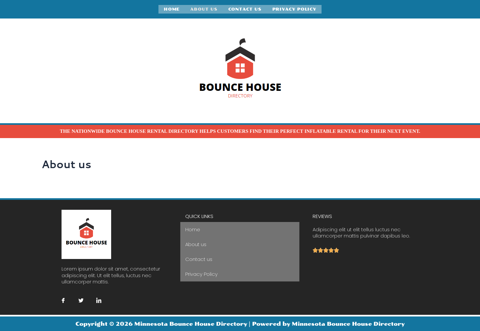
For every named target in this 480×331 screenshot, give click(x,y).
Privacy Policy (294, 9)
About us (203, 9)
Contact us (245, 9)
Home (172, 9)
